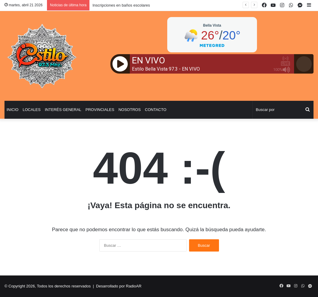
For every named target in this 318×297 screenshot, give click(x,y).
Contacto (155, 109)
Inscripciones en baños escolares (121, 5)
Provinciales (100, 109)
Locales (32, 109)
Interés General (63, 109)
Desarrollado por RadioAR (118, 286)
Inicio (13, 109)
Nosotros (129, 109)
